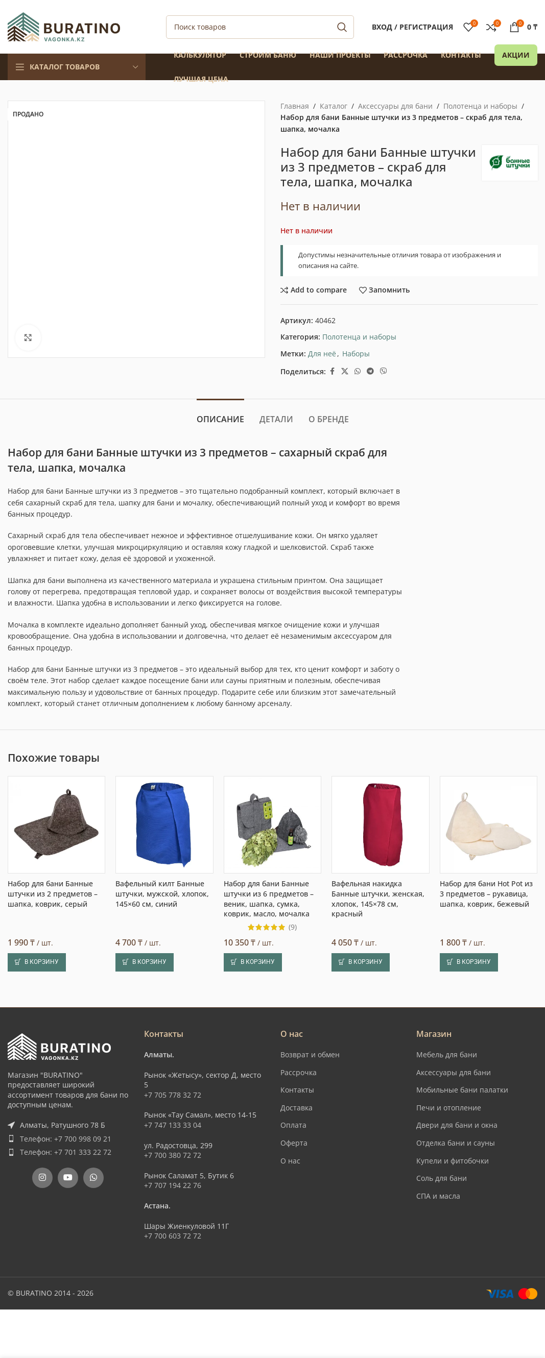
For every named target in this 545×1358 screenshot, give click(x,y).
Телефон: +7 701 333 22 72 (65, 1152)
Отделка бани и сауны (455, 1143)
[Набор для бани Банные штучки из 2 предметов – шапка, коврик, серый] (56, 825)
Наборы (356, 353)
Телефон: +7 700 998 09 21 (65, 1139)
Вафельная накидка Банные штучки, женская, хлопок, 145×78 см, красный (377, 898)
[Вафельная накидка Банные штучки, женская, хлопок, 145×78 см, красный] (380, 825)
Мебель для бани (446, 1054)
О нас (290, 1161)
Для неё (322, 353)
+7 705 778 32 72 (172, 1095)
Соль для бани (441, 1178)
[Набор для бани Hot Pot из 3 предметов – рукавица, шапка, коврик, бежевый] (488, 825)
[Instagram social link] (42, 1178)
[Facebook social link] (332, 371)
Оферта (293, 1143)
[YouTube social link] (68, 1178)
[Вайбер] (383, 371)
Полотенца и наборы (480, 106)
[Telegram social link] (370, 371)
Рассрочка (298, 1072)
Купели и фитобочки (452, 1161)
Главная (294, 106)
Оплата (293, 1125)
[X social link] (344, 371)
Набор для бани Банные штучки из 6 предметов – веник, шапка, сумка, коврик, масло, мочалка (269, 898)
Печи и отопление (448, 1107)
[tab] (220, 414)
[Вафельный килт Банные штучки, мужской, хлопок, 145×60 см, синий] (164, 825)
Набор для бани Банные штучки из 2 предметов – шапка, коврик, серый (53, 893)
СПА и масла (438, 1196)
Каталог (333, 106)
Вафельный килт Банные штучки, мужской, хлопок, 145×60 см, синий (162, 893)
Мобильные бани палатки (462, 1090)
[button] (37, 962)
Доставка (296, 1107)
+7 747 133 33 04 (172, 1125)
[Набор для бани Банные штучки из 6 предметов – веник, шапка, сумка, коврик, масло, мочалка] (272, 825)
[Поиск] (260, 27)
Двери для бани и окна (456, 1125)
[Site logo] (64, 26)
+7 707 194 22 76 (172, 1185)
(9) (293, 927)
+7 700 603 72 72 (172, 1236)
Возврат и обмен (310, 1054)
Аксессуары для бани (395, 106)
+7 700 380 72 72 (172, 1155)
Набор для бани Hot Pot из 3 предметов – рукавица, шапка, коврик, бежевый (486, 893)
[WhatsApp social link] (357, 371)
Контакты (297, 1090)
